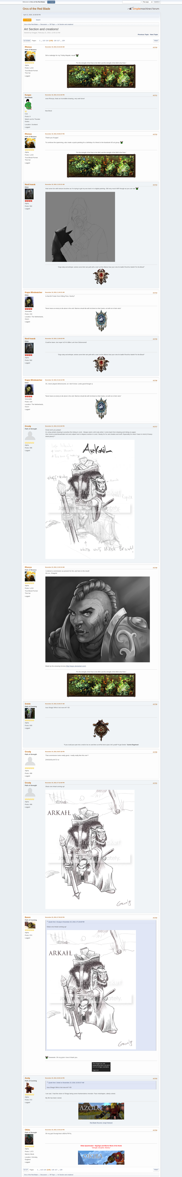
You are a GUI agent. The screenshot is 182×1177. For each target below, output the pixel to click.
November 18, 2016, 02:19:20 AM (54, 47)
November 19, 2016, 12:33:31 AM (54, 184)
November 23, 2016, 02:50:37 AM (54, 703)
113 (44, 40)
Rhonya (28, 47)
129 (63, 40)
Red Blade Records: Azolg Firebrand (101, 1123)
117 (58, 40)
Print (156, 40)
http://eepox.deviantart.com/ (75, 666)
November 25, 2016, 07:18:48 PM (54, 782)
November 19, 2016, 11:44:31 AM (54, 292)
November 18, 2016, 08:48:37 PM (54, 134)
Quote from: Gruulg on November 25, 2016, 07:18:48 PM (66, 922)
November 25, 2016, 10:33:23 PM (54, 1129)
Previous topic (143, 34)
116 (55, 40)
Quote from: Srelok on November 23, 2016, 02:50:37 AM (66, 1083)
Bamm (28, 917)
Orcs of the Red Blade (36, 8)
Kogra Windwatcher (33, 292)
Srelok (28, 704)
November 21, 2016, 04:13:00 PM (54, 426)
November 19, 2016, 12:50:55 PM (54, 338)
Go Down (27, 40)
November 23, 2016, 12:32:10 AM (54, 567)
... (41, 40)
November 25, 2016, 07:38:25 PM (54, 917)
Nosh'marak (30, 184)
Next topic (154, 34)
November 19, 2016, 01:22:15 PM (54, 380)
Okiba (27, 1130)
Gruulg (28, 426)
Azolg (27, 1078)
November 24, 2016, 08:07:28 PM (54, 751)
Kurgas (28, 95)
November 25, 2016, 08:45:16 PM (54, 1078)
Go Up (26, 1169)
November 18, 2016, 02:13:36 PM (54, 95)
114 (47, 40)
